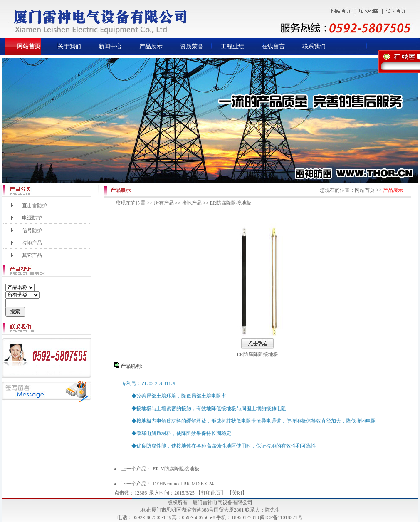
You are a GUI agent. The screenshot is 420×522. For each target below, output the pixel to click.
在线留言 (273, 46)
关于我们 (69, 46)
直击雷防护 (34, 205)
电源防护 (32, 218)
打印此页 (211, 493)
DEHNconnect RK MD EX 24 (183, 484)
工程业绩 (232, 46)
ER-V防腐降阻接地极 (176, 469)
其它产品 (32, 255)
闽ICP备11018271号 (281, 517)
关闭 (237, 493)
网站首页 (28, 46)
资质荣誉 (191, 46)
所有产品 (164, 203)
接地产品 (32, 243)
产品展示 (151, 46)
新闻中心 (110, 46)
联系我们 (314, 46)
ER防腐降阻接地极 (257, 354)
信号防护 (32, 230)
